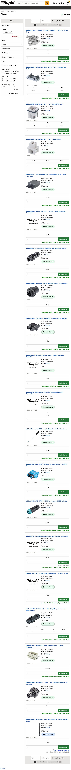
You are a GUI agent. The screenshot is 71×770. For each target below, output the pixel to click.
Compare (44, 42)
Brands (8, 11)
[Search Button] (47, 3)
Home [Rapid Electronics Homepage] (2, 11)
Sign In (55, 3)
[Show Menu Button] (2, 8)
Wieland (47, 38)
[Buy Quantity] (42, 58)
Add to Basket (63, 58)
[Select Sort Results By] (35, 21)
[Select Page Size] (46, 21)
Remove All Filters (17, 36)
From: (4, 87)
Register (61, 3)
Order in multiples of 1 (63, 565)
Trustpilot (2, 768)
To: (14, 87)
